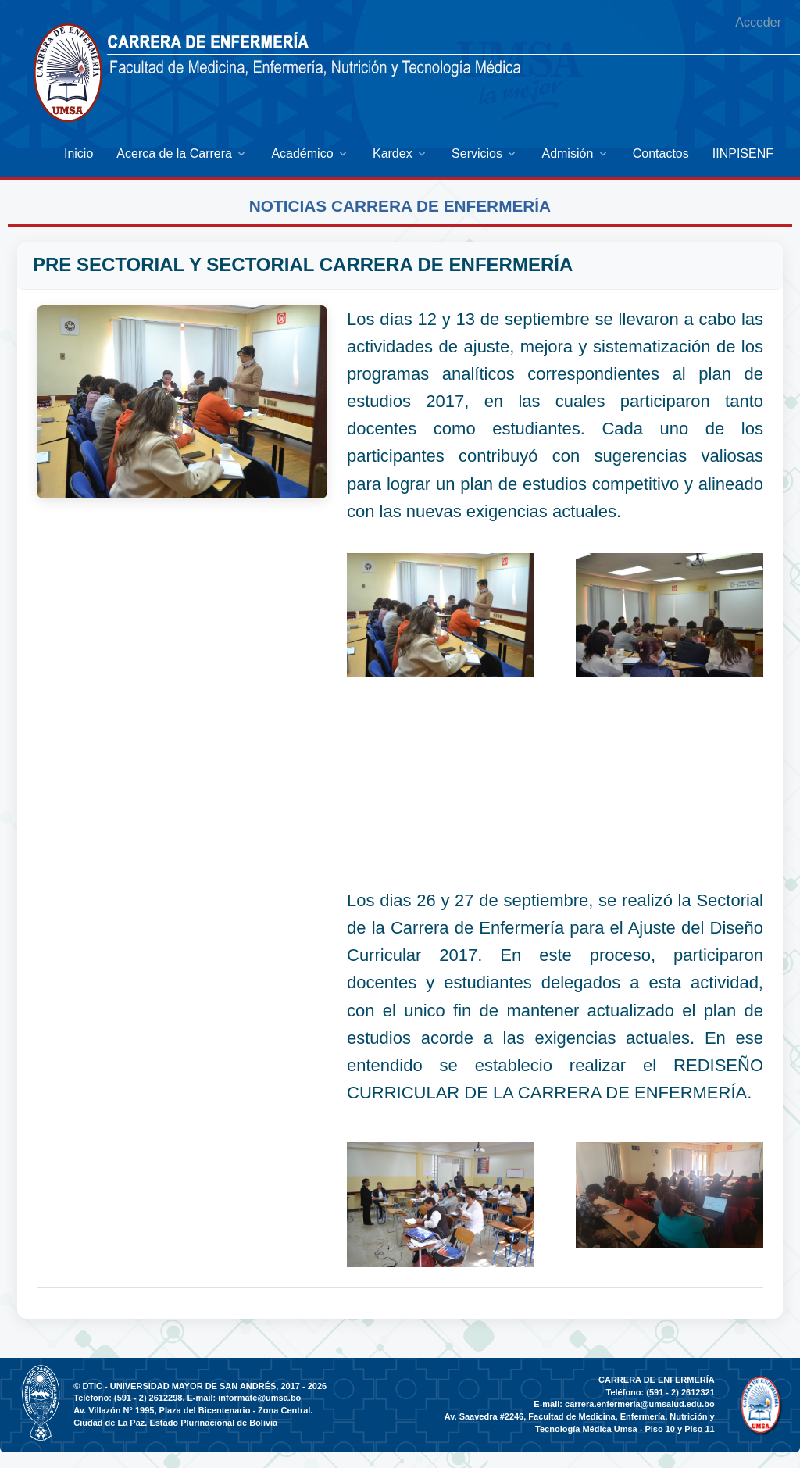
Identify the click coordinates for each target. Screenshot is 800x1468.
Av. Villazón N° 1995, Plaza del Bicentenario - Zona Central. (192, 1410)
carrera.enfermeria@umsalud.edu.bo (640, 1404)
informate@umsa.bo (259, 1397)
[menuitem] (78, 153)
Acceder (758, 22)
